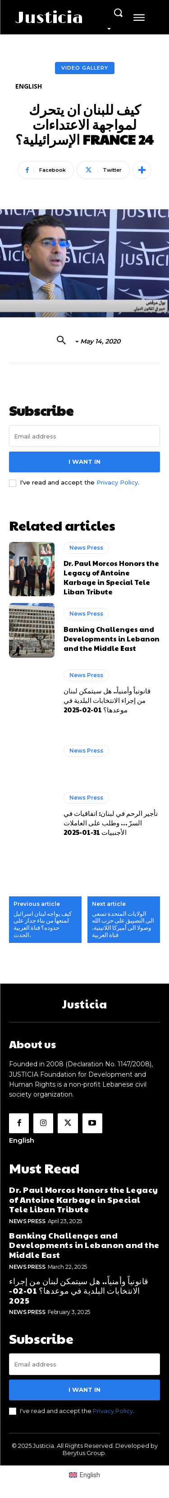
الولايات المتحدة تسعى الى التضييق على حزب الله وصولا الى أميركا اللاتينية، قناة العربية (123, 924)
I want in (84, 461)
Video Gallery (84, 68)
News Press (86, 547)
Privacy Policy (117, 482)
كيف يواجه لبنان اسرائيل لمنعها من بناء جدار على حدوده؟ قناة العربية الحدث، (43, 924)
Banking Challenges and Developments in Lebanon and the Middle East (112, 638)
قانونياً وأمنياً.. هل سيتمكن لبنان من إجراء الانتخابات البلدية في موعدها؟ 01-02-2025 (107, 700)
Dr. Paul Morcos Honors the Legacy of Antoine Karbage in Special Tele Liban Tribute (111, 577)
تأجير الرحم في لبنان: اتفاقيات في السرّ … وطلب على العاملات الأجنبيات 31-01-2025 (111, 822)
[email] (84, 436)
